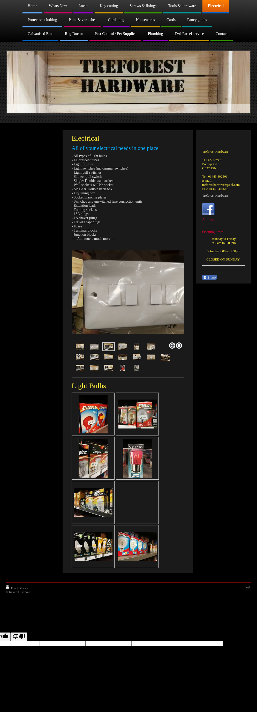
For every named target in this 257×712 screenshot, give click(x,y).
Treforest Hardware (215, 195)
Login (248, 587)
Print (11, 587)
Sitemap (23, 587)
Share (209, 277)
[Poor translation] (19, 636)
